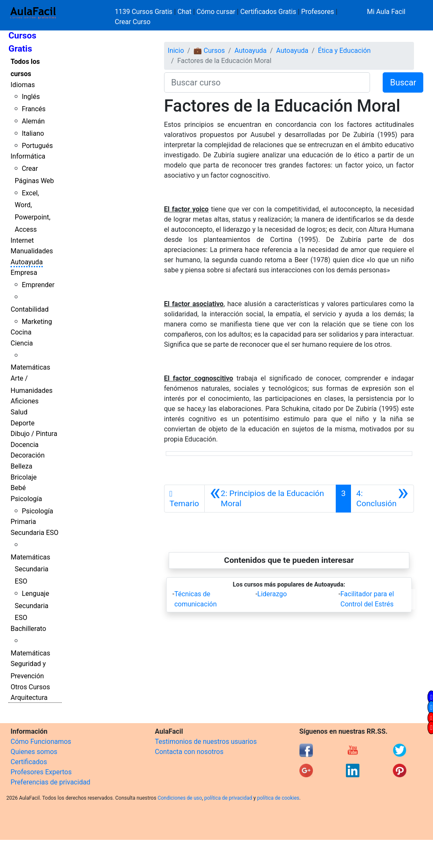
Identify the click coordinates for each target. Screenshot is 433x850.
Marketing (37, 322)
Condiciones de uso (180, 798)
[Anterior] (270, 499)
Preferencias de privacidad (50, 782)
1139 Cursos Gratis (144, 12)
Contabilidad (30, 309)
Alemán (33, 121)
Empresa (24, 273)
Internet (22, 240)
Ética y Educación (344, 51)
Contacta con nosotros (189, 752)
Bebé (18, 488)
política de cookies (278, 798)
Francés (33, 109)
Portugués (37, 146)
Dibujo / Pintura (34, 434)
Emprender (38, 285)
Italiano (33, 133)
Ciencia (22, 343)
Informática (28, 156)
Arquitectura (29, 698)
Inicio (176, 51)
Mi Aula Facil (386, 12)
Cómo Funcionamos (41, 742)
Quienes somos (34, 752)
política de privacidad (228, 798)
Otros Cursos (30, 687)
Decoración (28, 455)
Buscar (403, 82)
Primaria (23, 522)
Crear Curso (133, 22)
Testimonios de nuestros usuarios (206, 742)
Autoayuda (27, 262)
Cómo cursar (216, 12)
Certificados (29, 762)
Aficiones (24, 401)
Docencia (24, 445)
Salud (19, 412)
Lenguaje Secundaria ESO (32, 606)
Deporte (23, 423)
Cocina (21, 332)
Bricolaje (24, 477)
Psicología (26, 499)
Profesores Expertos (41, 772)
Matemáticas (30, 367)
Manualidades (32, 251)
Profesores (317, 12)
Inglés (31, 97)
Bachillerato (28, 629)
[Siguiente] (382, 499)
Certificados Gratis (268, 12)
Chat (185, 12)
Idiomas (23, 85)
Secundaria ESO (34, 533)
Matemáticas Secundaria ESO (30, 569)
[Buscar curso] (267, 82)
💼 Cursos (209, 51)
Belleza (21, 466)
